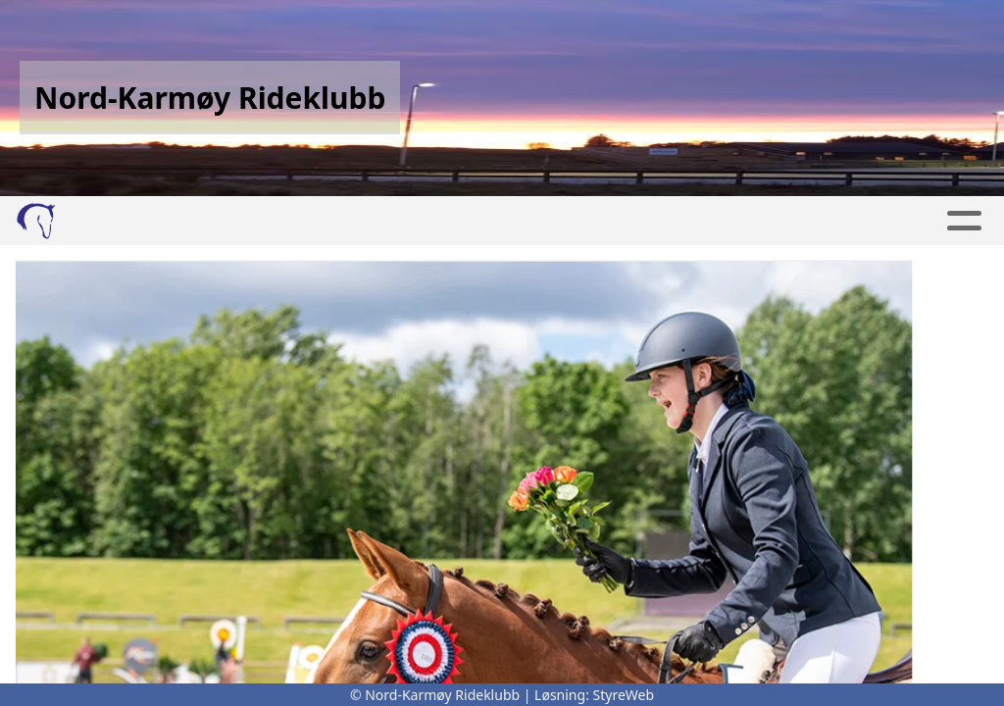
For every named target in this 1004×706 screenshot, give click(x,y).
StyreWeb (624, 694)
